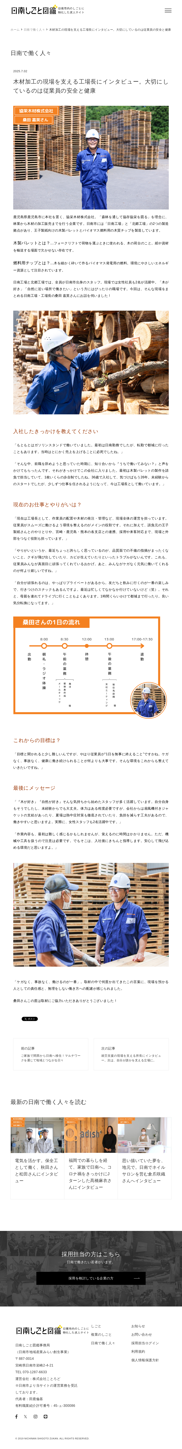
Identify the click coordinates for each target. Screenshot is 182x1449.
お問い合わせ (141, 1334)
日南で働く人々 (34, 29)
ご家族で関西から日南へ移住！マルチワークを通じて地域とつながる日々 (51, 1054)
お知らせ (138, 1326)
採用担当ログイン (145, 1343)
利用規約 (138, 1351)
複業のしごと (101, 1334)
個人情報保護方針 (145, 1360)
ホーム (15, 29)
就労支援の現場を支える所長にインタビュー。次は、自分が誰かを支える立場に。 (131, 1054)
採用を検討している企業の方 (91, 1278)
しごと (96, 1326)
